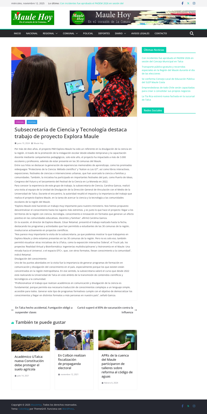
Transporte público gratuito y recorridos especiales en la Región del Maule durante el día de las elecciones (168, 70)
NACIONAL (32, 33)
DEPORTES (104, 33)
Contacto (161, 33)
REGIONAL (48, 33)
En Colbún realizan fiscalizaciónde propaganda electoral (72, 361)
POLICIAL (88, 33)
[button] (56, 33)
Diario (119, 33)
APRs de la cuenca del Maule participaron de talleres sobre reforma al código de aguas (117, 365)
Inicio (17, 33)
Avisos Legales (140, 33)
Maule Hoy (38, 143)
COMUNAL (68, 33)
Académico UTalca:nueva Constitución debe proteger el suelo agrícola (29, 362)
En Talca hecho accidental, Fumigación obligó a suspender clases (41, 310)
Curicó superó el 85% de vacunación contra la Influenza (107, 310)
